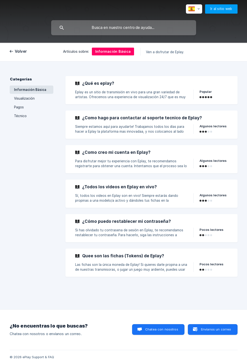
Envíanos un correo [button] (216, 329)
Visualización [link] (24, 98)
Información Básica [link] (30, 90)
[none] (194, 9)
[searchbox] (123, 27)
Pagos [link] (19, 107)
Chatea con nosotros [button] (161, 329)
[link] (151, 90)
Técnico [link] (20, 116)
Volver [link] (21, 51)
